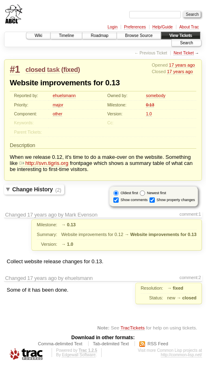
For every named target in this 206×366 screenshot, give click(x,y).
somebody (155, 95)
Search (186, 43)
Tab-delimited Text (111, 343)
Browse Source (139, 35)
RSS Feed (157, 343)
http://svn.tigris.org (43, 163)
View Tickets (180, 35)
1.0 (149, 114)
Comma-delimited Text (60, 343)
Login (112, 27)
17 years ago (182, 65)
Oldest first (129, 193)
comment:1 (190, 214)
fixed (70, 69)
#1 (15, 69)
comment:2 (190, 277)
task (53, 69)
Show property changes (175, 200)
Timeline (66, 35)
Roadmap (99, 35)
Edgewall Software (78, 355)
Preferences (135, 27)
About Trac (189, 27)
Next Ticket (183, 53)
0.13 (150, 105)
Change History (36, 189)
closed (36, 69)
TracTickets (132, 327)
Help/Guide (162, 27)
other (58, 114)
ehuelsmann (64, 95)
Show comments (134, 200)
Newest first (156, 193)
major (58, 105)
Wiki (38, 35)
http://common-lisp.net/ (181, 355)
